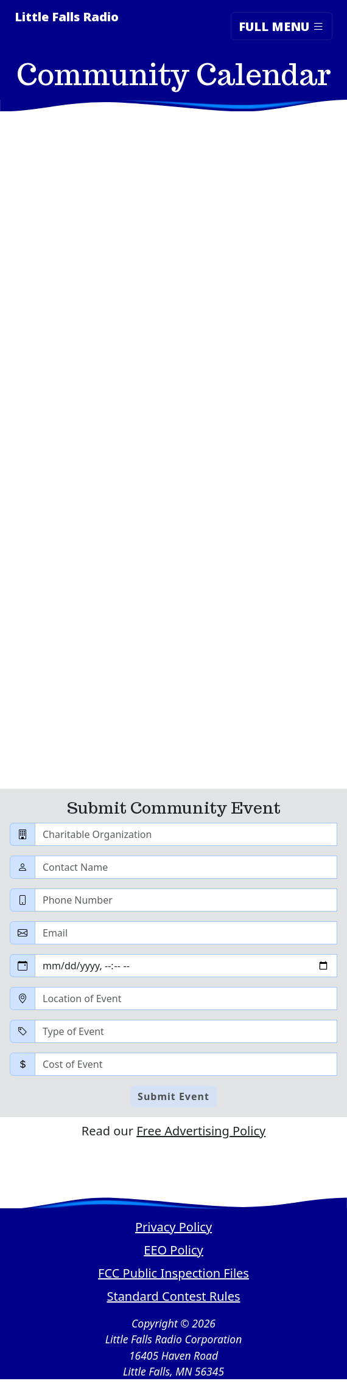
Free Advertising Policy (200, 1131)
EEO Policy (173, 1250)
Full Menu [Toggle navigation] (281, 26)
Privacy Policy (173, 1227)
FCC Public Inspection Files (173, 1273)
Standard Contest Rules (173, 1296)
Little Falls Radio (67, 17)
